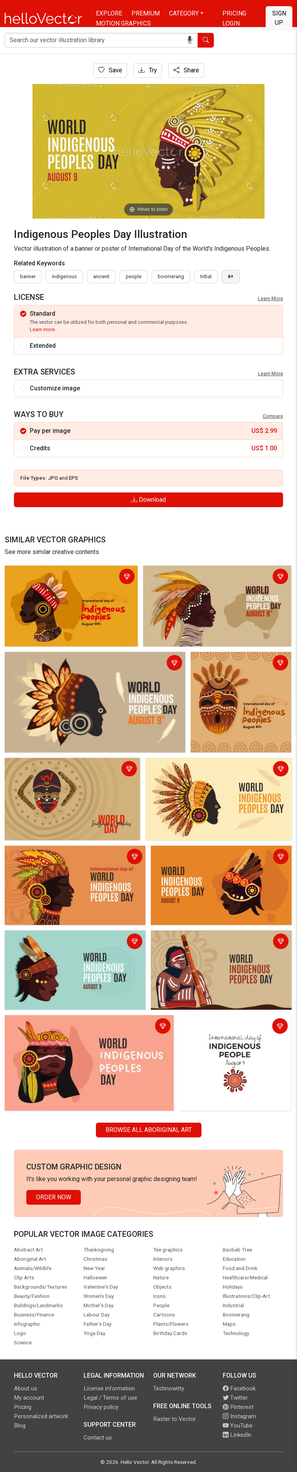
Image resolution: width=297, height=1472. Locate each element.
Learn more (42, 329)
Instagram (239, 1416)
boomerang (171, 276)
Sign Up (279, 18)
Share (186, 70)
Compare (273, 416)
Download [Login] (148, 499)
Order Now (53, 1197)
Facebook (239, 1388)
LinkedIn (237, 1434)
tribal (206, 276)
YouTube (238, 1425)
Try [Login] (147, 70)
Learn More (270, 298)
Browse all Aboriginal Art (149, 1129)
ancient (101, 276)
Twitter (235, 1397)
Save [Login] (110, 70)
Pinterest (238, 1407)
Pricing (234, 13)
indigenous (64, 276)
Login (231, 23)
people (134, 276)
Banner (28, 276)
